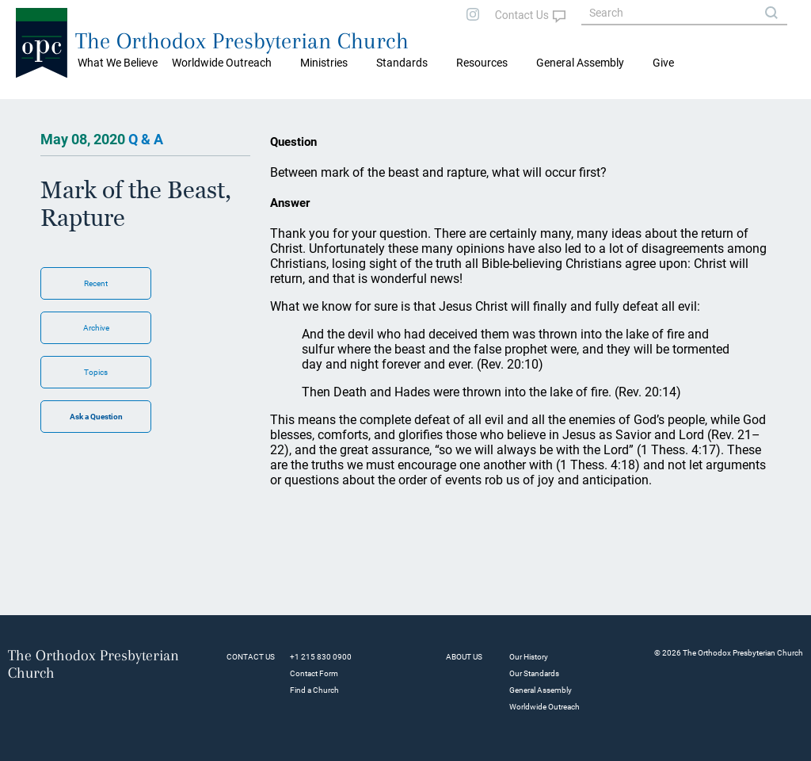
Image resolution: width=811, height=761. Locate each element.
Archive (96, 327)
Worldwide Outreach (544, 706)
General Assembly (580, 62)
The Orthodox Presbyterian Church (242, 41)
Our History (528, 656)
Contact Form (314, 673)
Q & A (145, 139)
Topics (96, 372)
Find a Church (314, 690)
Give (663, 62)
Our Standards (534, 673)
